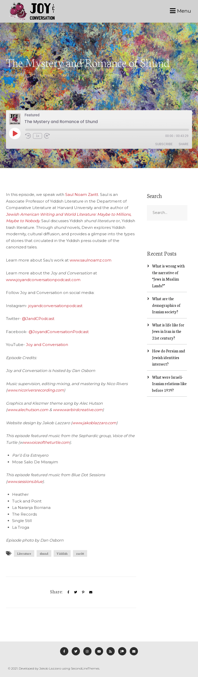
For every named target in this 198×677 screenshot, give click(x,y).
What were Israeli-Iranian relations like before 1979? (169, 383)
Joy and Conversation (47, 344)
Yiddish (62, 553)
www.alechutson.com (27, 409)
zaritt (80, 553)
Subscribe (163, 144)
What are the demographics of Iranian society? (166, 305)
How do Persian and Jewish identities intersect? (168, 357)
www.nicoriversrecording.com (35, 390)
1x (37, 136)
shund (44, 553)
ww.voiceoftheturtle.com (46, 442)
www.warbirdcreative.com (78, 409)
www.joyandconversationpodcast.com (43, 279)
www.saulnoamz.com (90, 260)
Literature (24, 553)
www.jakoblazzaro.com (94, 422)
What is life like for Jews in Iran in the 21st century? (168, 331)
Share (183, 144)
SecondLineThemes (85, 668)
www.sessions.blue (25, 481)
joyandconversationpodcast (55, 305)
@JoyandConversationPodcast (59, 331)
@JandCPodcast (38, 318)
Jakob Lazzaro (50, 668)
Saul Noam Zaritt (81, 194)
